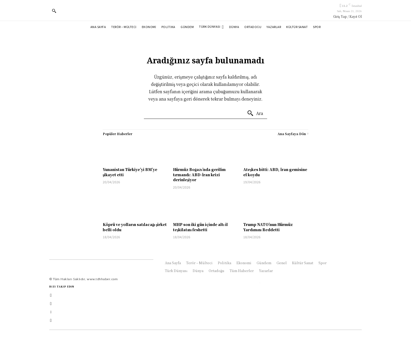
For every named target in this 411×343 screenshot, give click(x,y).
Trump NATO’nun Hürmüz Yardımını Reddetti (268, 227)
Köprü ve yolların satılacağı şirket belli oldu (135, 227)
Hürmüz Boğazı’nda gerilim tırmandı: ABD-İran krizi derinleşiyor (199, 174)
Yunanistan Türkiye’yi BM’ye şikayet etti (130, 172)
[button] (54, 10)
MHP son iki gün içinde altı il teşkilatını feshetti (200, 227)
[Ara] (255, 113)
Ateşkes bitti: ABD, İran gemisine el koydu (275, 172)
